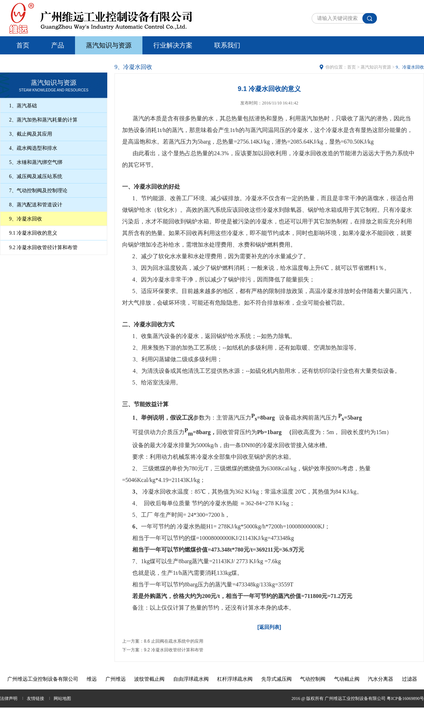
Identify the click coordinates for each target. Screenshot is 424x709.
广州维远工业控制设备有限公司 (42, 679)
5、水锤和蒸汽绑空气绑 (35, 162)
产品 (57, 45)
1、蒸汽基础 (23, 105)
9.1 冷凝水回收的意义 (33, 233)
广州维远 (115, 679)
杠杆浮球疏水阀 (235, 679)
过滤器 (409, 679)
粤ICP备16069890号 (405, 698)
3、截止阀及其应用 (30, 134)
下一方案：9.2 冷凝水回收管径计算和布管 (162, 649)
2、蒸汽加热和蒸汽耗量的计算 (43, 120)
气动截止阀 (346, 679)
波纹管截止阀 (149, 679)
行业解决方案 (172, 45)
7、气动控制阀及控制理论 (38, 190)
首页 (22, 45)
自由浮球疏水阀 (191, 679)
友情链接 (35, 698)
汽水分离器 (380, 679)
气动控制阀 (312, 679)
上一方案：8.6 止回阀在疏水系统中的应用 (162, 641)
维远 (92, 679)
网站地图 (62, 698)
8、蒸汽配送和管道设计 (35, 204)
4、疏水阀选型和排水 (33, 148)
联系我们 (227, 45)
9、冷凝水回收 (25, 219)
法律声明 (8, 698)
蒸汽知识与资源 (109, 45)
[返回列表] (269, 627)
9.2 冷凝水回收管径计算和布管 (43, 247)
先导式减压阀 (276, 679)
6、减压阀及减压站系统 (35, 176)
